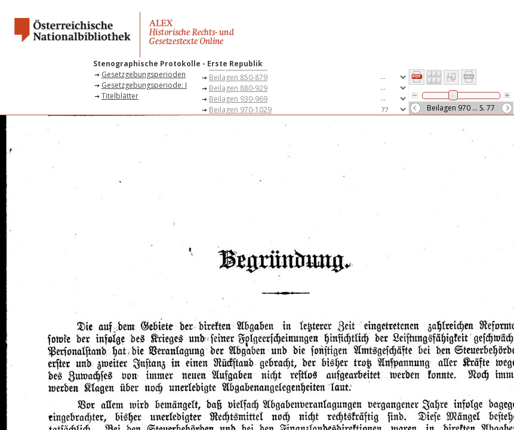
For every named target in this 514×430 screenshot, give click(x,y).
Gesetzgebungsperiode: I (144, 85)
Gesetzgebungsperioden (143, 74)
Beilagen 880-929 (238, 88)
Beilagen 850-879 (238, 77)
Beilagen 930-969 (238, 99)
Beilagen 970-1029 (240, 110)
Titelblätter (119, 96)
